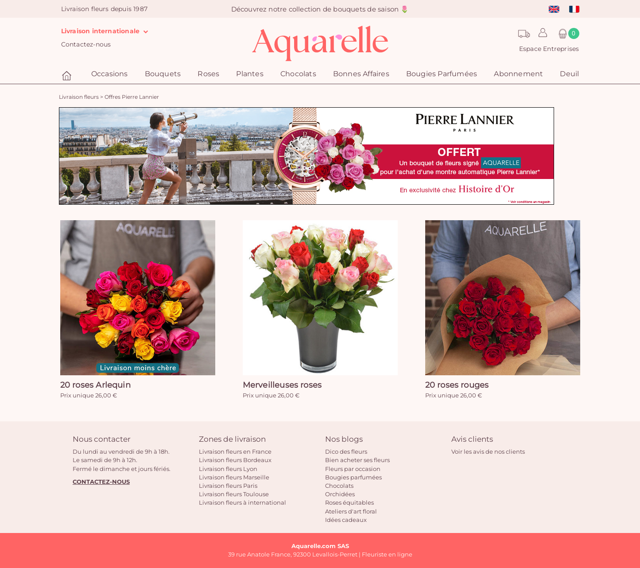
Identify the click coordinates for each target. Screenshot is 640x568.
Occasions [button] (109, 74)
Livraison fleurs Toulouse (234, 494)
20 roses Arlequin (95, 385)
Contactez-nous (86, 44)
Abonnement (518, 74)
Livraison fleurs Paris (228, 485)
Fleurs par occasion (352, 468)
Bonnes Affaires (361, 74)
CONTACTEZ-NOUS (101, 481)
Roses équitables (349, 502)
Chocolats (339, 485)
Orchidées (340, 494)
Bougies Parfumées (441, 74)
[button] (541, 36)
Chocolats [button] (298, 74)
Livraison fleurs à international (242, 502)
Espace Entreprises (549, 49)
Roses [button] (208, 74)
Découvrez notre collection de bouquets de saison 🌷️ (320, 9)
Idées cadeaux (346, 519)
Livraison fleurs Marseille (234, 477)
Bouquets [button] (163, 74)
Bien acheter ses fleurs (357, 459)
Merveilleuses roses (282, 385)
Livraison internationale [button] (106, 31)
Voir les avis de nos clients (488, 451)
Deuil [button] (569, 74)
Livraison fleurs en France (235, 451)
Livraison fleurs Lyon (228, 468)
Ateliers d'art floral (351, 511)
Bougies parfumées (353, 477)
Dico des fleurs (346, 451)
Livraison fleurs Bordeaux (235, 459)
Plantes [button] (249, 74)
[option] (306, 156)
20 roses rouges (457, 385)
